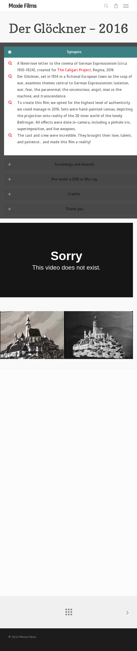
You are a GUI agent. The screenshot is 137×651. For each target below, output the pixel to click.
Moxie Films (22, 6)
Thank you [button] (45, 209)
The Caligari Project (74, 70)
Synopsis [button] (44, 52)
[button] (126, 5)
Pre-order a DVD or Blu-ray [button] (52, 179)
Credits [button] (43, 194)
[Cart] (116, 6)
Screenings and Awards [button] (50, 164)
